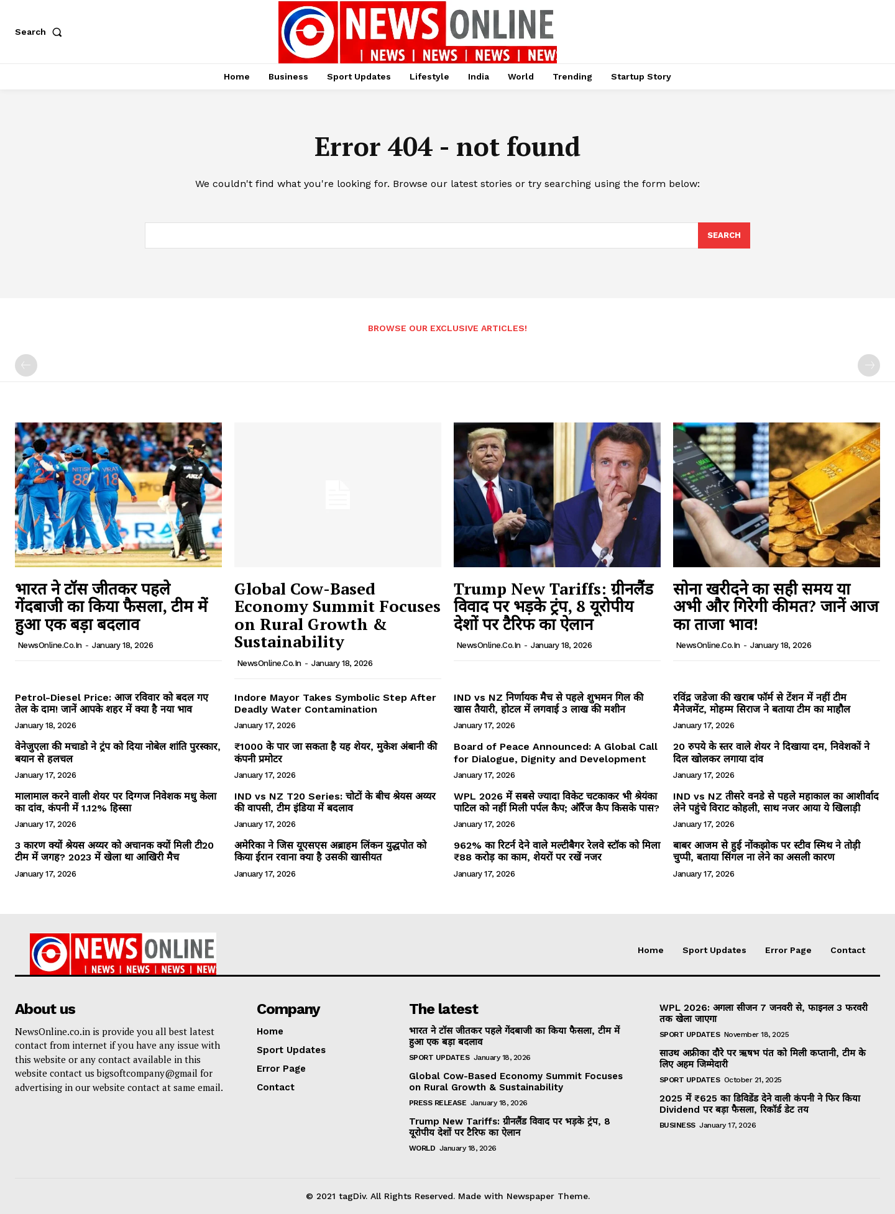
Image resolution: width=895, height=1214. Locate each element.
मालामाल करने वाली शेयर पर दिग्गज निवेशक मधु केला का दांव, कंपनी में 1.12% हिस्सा (115, 802)
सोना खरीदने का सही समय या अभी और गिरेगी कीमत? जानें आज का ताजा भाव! (775, 606)
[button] (41, 32)
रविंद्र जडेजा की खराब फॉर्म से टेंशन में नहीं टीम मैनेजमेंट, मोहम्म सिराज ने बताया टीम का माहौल (761, 703)
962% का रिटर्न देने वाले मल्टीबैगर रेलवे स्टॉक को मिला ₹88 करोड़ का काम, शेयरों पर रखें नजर (557, 851)
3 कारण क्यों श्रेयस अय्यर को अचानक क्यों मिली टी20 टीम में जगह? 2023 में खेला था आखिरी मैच (114, 851)
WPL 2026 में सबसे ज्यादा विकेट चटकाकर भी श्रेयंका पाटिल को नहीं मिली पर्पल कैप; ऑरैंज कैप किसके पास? (556, 802)
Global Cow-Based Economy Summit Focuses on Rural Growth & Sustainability (337, 615)
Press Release (438, 1102)
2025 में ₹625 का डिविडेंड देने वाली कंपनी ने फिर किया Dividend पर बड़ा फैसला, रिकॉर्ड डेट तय (759, 1104)
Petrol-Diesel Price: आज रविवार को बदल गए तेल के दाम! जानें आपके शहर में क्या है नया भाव (111, 703)
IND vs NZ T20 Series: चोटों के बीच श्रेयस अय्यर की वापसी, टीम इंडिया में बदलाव (335, 802)
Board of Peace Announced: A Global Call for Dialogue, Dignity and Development (556, 752)
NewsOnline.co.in (49, 645)
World (422, 1148)
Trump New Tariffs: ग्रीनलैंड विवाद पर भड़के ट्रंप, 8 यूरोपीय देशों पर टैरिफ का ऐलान (553, 606)
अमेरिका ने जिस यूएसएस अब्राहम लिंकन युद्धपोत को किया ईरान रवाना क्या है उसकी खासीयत (330, 851)
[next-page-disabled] (869, 365)
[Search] (724, 235)
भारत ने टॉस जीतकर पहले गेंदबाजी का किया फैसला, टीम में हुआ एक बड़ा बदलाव (111, 606)
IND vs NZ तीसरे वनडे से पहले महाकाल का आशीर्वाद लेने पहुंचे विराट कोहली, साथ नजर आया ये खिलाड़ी (776, 802)
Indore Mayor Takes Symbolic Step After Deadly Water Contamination (335, 703)
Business (677, 1125)
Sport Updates (439, 1057)
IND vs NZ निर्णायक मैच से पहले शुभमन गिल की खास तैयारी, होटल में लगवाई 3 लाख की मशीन (548, 703)
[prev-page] (26, 365)
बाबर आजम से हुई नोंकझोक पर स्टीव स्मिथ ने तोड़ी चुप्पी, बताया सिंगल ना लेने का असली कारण (766, 851)
